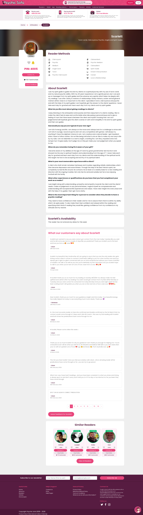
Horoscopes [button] (73, 7)
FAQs (47, 491)
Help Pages (49, 493)
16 (98, 406)
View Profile (60, 453)
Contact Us (49, 489)
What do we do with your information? (84, 495)
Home (23, 25)
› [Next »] (101, 406)
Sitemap (44, 514)
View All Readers (85, 461)
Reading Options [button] (61, 7)
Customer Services (98, 7)
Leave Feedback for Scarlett (61, 414)
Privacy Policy (77, 489)
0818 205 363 (35, 13)
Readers (21, 493)
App (53, 7)
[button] (137, 509)
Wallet (49, 7)
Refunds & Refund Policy (80, 491)
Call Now (31, 75)
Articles (88, 7)
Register (130, 3)
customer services (105, 496)
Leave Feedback (31, 85)
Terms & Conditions (79, 493)
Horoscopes (23, 497)
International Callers (34, 514)
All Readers (34, 25)
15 (94, 406)
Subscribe (112, 478)
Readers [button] (41, 7)
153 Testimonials (31, 80)
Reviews (82, 7)
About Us (21, 491)
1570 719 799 (68, 13)
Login (138, 3)
